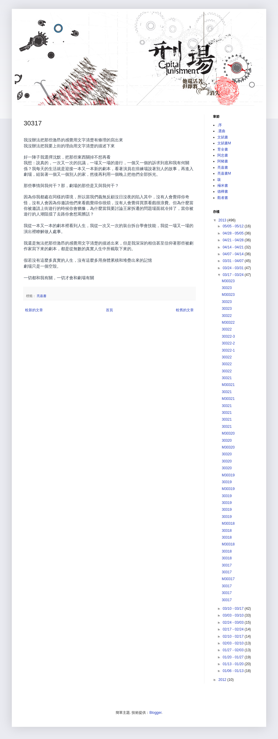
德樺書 (222, 191)
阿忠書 (222, 155)
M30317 (228, 579)
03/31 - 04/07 (234, 261)
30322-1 (228, 350)
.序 (219, 125)
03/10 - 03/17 (234, 608)
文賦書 (222, 137)
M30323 (228, 281)
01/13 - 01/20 (234, 664)
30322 (227, 316)
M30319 (228, 475)
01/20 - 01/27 (234, 657)
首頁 (109, 310)
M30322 (228, 322)
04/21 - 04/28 (234, 240)
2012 (223, 680)
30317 (227, 565)
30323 (227, 288)
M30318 (228, 523)
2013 (223, 220)
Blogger (155, 713)
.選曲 (221, 131)
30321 (227, 378)
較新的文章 (34, 310)
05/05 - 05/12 (234, 226)
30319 (227, 482)
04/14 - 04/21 (234, 247)
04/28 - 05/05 (234, 233)
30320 (227, 440)
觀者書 (222, 198)
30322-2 (228, 343)
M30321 (228, 385)
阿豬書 (222, 161)
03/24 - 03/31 (234, 268)
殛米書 (222, 185)
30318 (227, 531)
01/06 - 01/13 (234, 671)
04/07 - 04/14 (234, 254)
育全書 (222, 149)
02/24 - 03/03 (234, 622)
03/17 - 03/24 (234, 275)
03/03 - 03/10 (234, 615)
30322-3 (228, 336)
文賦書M (224, 143)
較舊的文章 (185, 310)
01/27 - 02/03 (234, 650)
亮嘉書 (41, 296)
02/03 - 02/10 (234, 643)
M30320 (228, 433)
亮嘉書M (224, 173)
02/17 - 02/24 (234, 629)
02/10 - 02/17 (234, 636)
